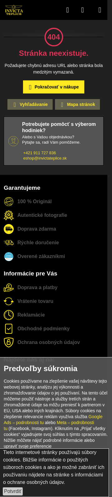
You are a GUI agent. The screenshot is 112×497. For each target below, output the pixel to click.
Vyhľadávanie (30, 105)
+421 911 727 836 (39, 153)
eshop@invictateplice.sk (45, 158)
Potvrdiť (12, 491)
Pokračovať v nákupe (53, 87)
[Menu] (99, 10)
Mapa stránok (77, 105)
